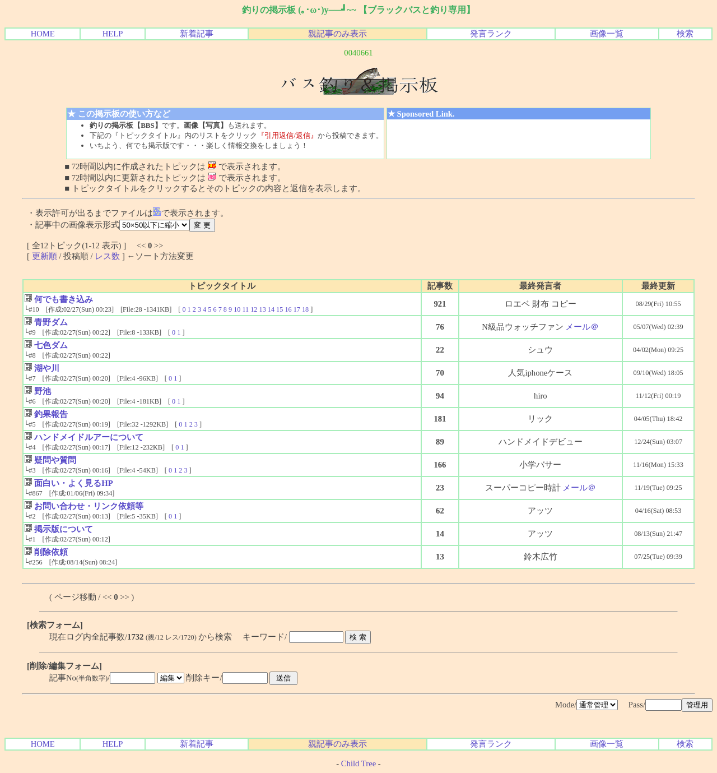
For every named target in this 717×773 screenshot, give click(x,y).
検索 (685, 33)
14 (271, 309)
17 (297, 309)
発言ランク (491, 33)
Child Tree (358, 763)
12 (253, 309)
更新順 (44, 256)
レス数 (107, 256)
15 (279, 309)
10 (237, 309)
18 (305, 309)
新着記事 (196, 33)
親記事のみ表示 (337, 33)
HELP (113, 33)
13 (262, 309)
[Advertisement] (519, 139)
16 (288, 309)
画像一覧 (606, 33)
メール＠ (582, 326)
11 (245, 309)
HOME (43, 33)
